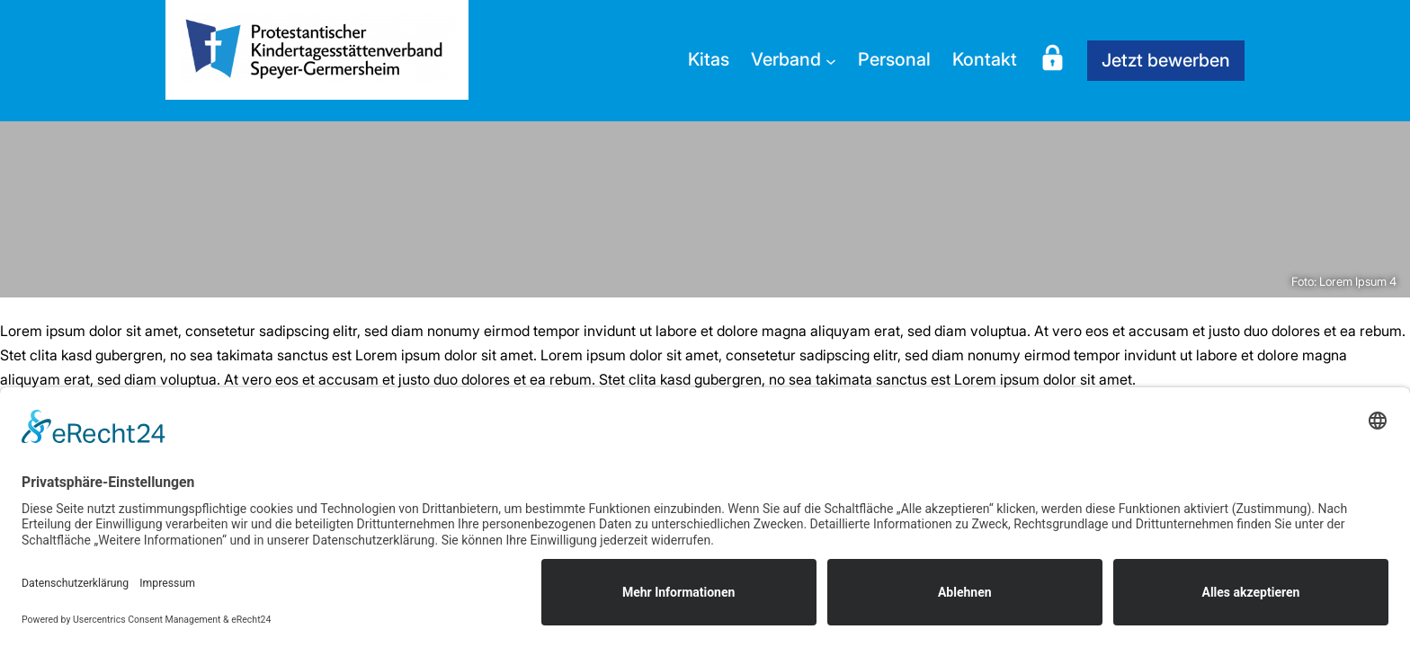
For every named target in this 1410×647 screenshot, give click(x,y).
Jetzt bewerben (1166, 60)
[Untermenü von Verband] (830, 60)
